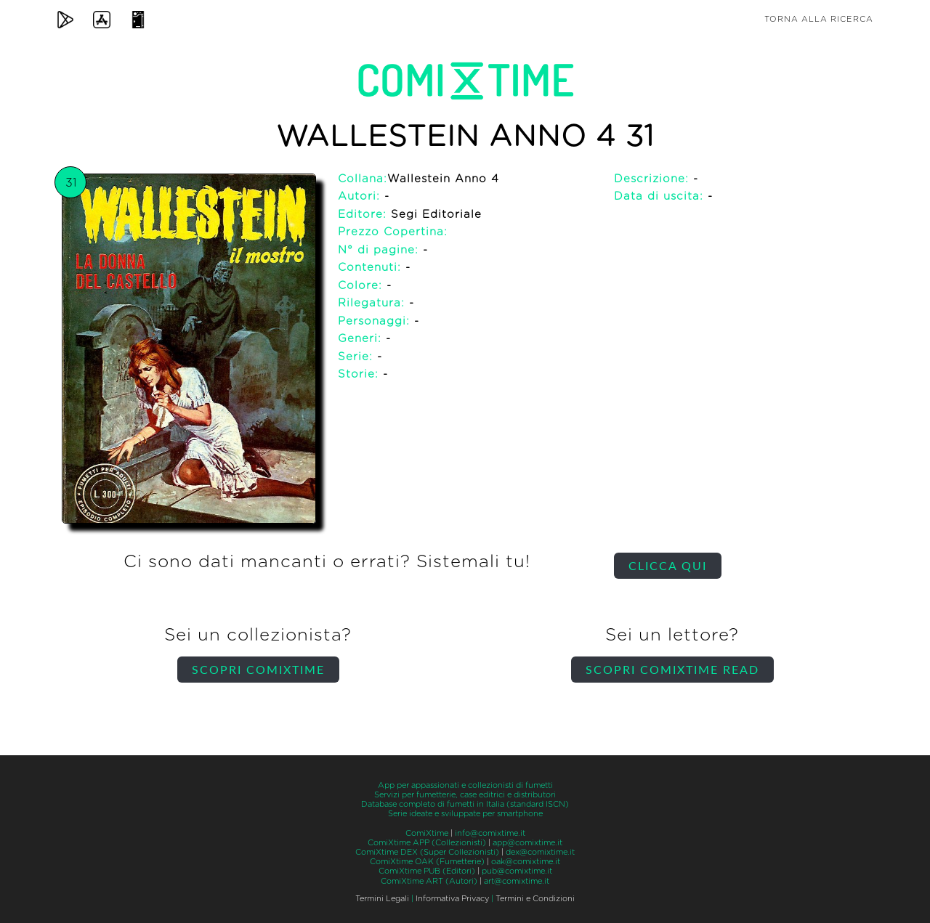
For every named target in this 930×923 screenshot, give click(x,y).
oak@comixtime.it (525, 862)
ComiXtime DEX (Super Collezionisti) (427, 852)
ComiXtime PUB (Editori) (427, 871)
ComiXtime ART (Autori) (429, 881)
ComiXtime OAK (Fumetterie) (427, 862)
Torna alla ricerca (818, 19)
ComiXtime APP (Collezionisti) (427, 843)
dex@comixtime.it (540, 852)
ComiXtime (426, 833)
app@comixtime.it (527, 843)
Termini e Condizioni (535, 899)
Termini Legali (382, 899)
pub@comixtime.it (517, 871)
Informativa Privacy (452, 899)
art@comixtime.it (516, 881)
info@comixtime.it (490, 833)
